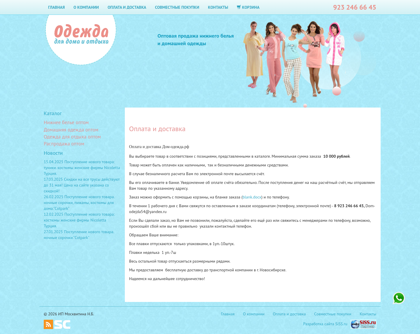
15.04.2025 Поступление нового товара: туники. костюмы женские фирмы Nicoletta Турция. (82, 167)
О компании (86, 7)
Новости (53, 153)
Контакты (218, 7)
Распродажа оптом (64, 143)
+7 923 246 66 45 (398, 298)
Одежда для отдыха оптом (72, 136)
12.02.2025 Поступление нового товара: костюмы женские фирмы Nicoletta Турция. (79, 220)
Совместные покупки (177, 7)
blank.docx (252, 197)
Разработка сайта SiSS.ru (325, 323)
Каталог (53, 113)
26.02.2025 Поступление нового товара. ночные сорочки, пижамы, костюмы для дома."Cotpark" (79, 202)
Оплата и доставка (127, 7)
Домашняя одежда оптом (71, 129)
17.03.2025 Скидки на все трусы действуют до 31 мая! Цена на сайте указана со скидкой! (82, 185)
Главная (56, 7)
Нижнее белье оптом (66, 122)
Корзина (248, 7)
